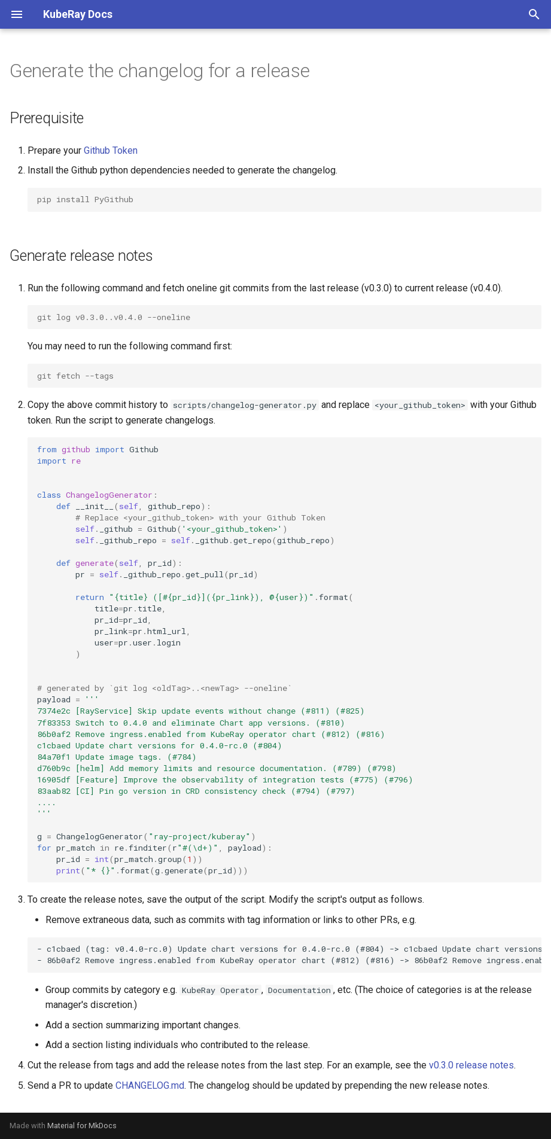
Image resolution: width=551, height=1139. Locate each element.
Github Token (111, 150)
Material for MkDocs (82, 1125)
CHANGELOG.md (149, 1085)
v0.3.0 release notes (471, 1065)
